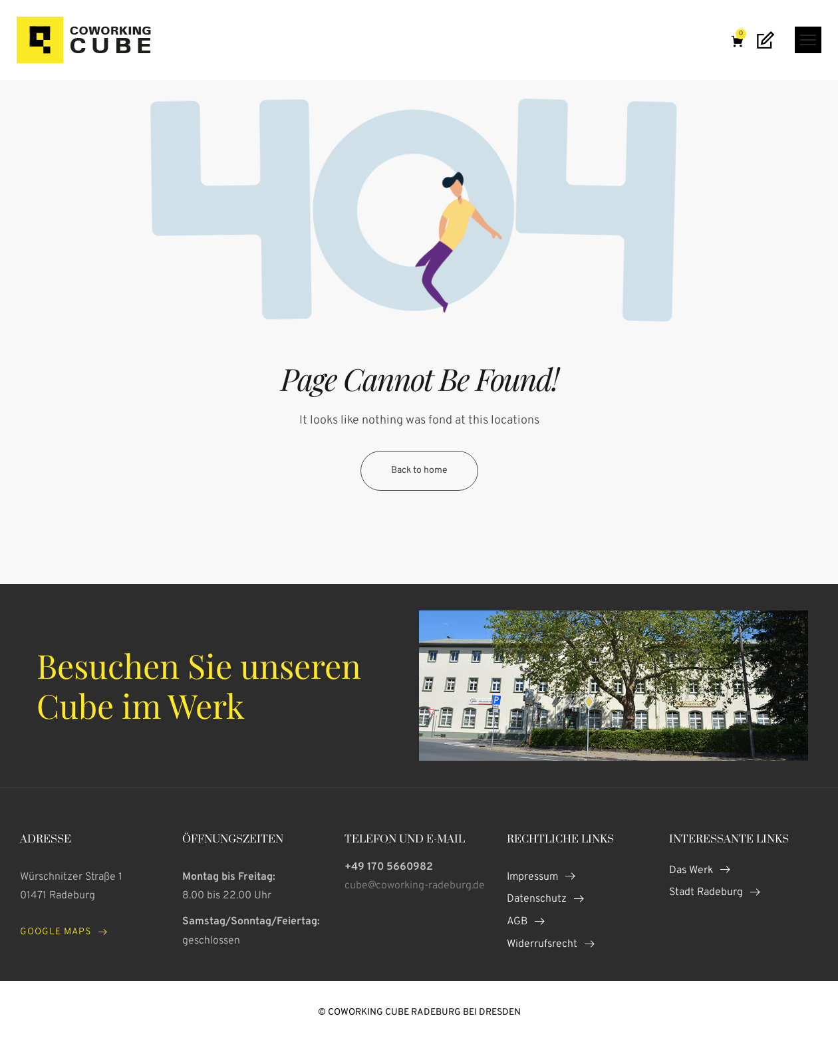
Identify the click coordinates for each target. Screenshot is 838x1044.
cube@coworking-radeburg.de (415, 885)
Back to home (419, 470)
